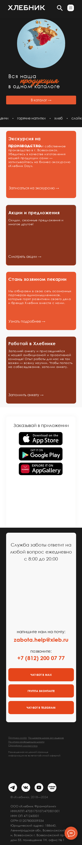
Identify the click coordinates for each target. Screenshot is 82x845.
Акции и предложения (34, 212)
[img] (12, 787)
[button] (70, 8)
